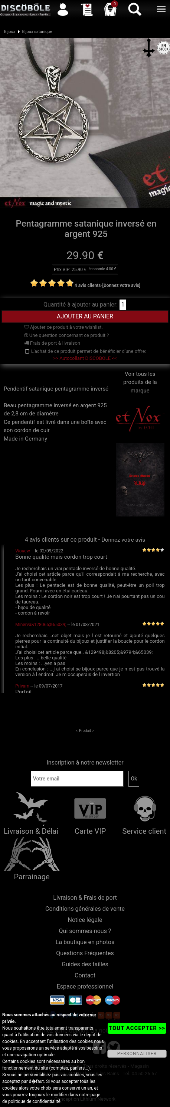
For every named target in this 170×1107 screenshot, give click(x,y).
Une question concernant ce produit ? (66, 335)
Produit (85, 731)
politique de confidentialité (34, 1101)
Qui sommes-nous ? (85, 930)
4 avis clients (88, 285)
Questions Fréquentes (85, 953)
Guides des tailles (85, 964)
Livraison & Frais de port (85, 897)
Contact (85, 975)
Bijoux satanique (37, 31)
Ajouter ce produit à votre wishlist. (63, 327)
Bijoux (9, 31)
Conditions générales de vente (85, 908)
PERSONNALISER (137, 1053)
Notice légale (85, 919)
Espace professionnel (85, 986)
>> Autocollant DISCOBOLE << (85, 358)
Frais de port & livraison (52, 343)
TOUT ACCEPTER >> (137, 1028)
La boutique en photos (85, 942)
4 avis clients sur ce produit (61, 539)
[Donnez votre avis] (121, 285)
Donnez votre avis (123, 539)
